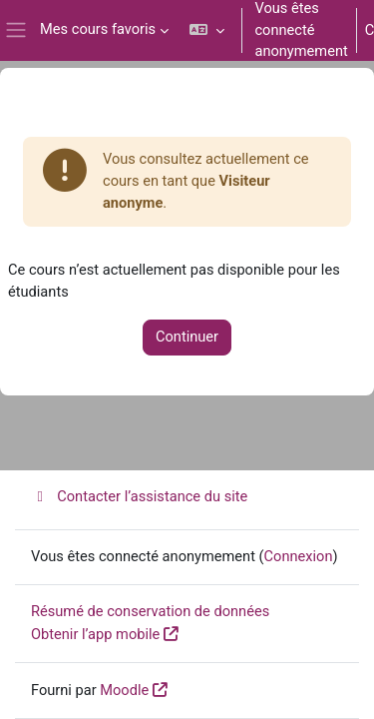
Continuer (187, 337)
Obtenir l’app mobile (95, 634)
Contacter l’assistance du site (139, 496)
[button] (207, 30)
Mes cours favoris (98, 29)
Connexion (298, 556)
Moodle (124, 690)
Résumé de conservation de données (150, 611)
